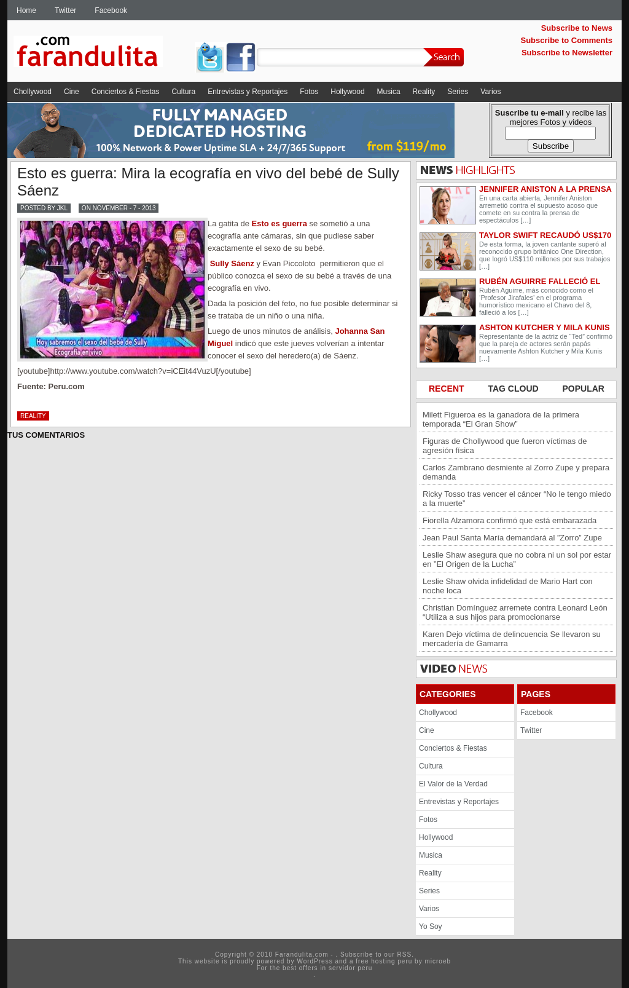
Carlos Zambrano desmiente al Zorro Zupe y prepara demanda (516, 472)
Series (457, 91)
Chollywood (33, 91)
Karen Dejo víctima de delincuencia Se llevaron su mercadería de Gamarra (512, 639)
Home (26, 10)
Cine (71, 91)
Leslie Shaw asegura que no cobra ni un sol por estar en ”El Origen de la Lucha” (517, 559)
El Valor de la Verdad (453, 784)
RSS (404, 954)
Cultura (183, 91)
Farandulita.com (103, 53)
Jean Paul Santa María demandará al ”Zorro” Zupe (512, 537)
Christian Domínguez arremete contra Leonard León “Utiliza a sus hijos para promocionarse (515, 612)
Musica (388, 91)
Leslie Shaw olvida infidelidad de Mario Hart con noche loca (508, 586)
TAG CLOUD (514, 388)
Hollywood (347, 91)
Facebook (111, 10)
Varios (490, 91)
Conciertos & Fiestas (126, 91)
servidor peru (350, 968)
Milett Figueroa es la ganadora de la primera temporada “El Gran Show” (501, 419)
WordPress (314, 961)
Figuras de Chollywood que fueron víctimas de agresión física (505, 446)
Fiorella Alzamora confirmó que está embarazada (509, 520)
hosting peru (391, 961)
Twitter (65, 10)
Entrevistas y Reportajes (247, 91)
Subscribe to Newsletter (567, 52)
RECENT (447, 388)
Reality (424, 91)
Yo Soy (430, 926)
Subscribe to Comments (566, 40)
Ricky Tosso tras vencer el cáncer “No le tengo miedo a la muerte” (517, 498)
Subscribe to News (576, 28)
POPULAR (583, 388)
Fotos (309, 91)
